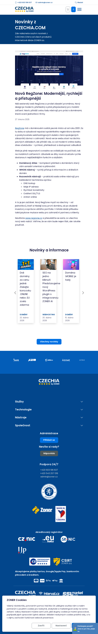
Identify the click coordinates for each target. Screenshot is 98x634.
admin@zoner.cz (44, 2)
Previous (15, 292)
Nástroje (21, 417)
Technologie (23, 409)
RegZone (19, 128)
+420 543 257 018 (49, 473)
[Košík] (68, 9)
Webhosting (48, 314)
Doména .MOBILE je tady (70, 276)
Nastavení (61, 625)
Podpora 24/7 (49, 464)
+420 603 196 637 (23, 2)
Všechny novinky (49, 341)
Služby (19, 401)
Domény (23, 314)
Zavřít (41, 625)
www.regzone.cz (33, 218)
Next (83, 292)
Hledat (79, 2)
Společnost (22, 425)
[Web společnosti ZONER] (42, 514)
